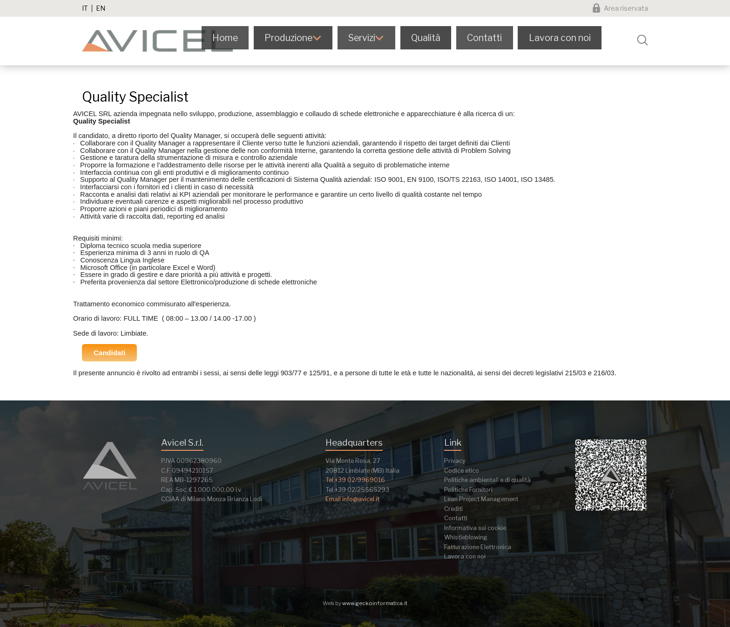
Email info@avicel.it (352, 499)
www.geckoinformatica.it (374, 603)
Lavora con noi (569, 40)
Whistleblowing (465, 537)
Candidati (109, 353)
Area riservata (626, 8)
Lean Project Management (481, 499)
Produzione (301, 40)
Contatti (495, 40)
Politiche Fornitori (468, 489)
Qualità (437, 40)
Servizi (374, 40)
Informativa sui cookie (475, 527)
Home (238, 40)
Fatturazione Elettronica (477, 547)
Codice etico (461, 470)
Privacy (455, 460)
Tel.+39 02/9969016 (355, 479)
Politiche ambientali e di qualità (487, 479)
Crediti (453, 508)
